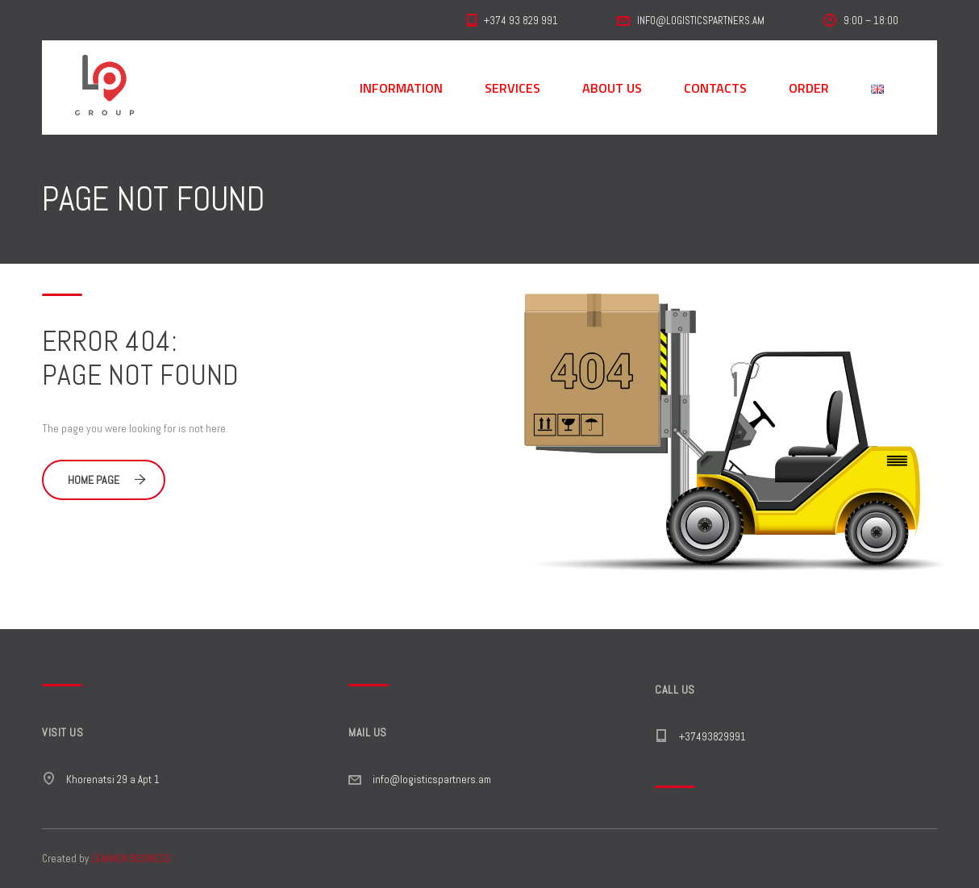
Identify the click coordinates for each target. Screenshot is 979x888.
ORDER (809, 88)
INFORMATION (401, 88)
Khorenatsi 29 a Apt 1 (113, 779)
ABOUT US (612, 88)
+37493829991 (712, 737)
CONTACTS (715, 88)
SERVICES (512, 88)
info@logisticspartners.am (432, 779)
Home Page (107, 480)
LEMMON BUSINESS (131, 858)
